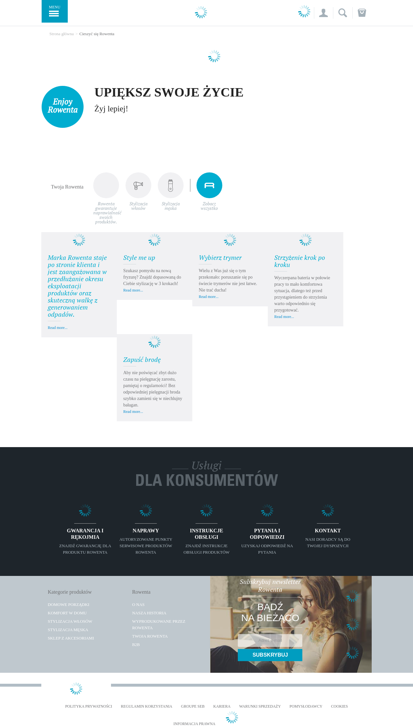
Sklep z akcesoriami (71, 638)
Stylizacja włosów (70, 621)
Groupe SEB (193, 706)
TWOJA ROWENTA (150, 636)
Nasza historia (149, 612)
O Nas (138, 604)
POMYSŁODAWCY (305, 706)
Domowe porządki (68, 604)
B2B (136, 644)
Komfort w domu (67, 612)
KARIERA (221, 706)
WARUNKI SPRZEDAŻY (260, 706)
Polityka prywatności (88, 706)
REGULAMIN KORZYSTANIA (146, 706)
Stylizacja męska (68, 629)
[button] (323, 13)
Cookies (339, 706)
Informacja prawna (194, 724)
